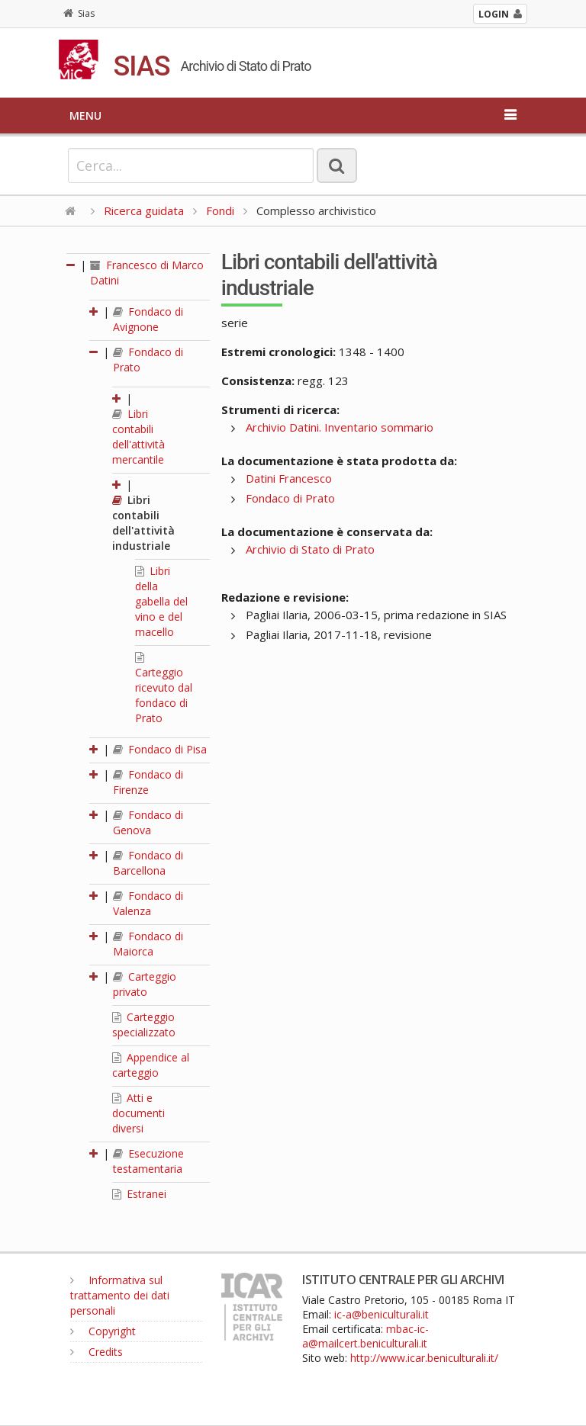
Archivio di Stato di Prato (310, 549)
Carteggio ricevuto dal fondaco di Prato (163, 688)
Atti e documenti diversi (138, 1112)
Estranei (139, 1194)
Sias (79, 13)
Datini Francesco (289, 478)
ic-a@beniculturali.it (381, 1314)
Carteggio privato (144, 984)
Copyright (103, 1331)
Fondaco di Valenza (148, 903)
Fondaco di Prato (290, 498)
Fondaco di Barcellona (148, 863)
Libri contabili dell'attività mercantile (138, 436)
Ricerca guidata (144, 210)
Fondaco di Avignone (148, 319)
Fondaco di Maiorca (148, 944)
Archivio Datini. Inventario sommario (339, 427)
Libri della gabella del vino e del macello (161, 601)
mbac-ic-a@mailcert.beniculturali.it (365, 1336)
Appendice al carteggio (150, 1065)
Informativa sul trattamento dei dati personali (119, 1295)
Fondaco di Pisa (160, 749)
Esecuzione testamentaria (148, 1161)
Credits (96, 1351)
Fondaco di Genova (148, 822)
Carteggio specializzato (143, 1024)
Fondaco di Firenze (148, 782)
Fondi (220, 210)
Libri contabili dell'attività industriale (143, 523)
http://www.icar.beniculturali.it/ (424, 1358)
